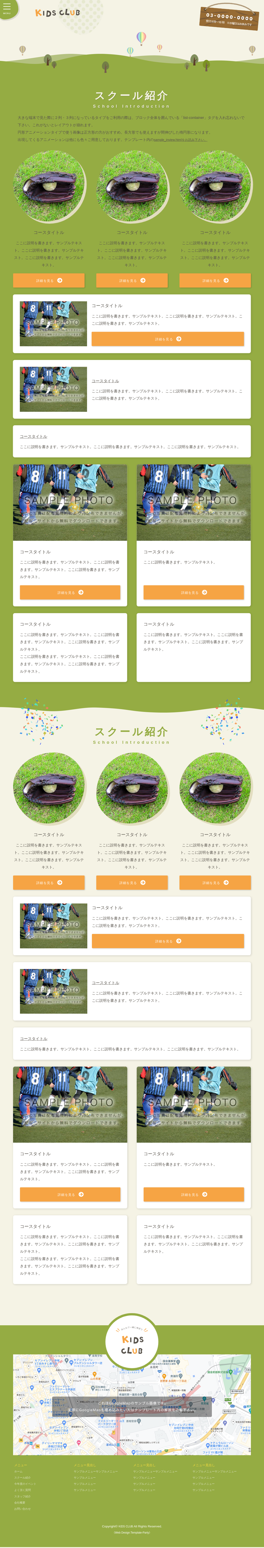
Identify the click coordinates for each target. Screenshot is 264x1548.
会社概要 (20, 1503)
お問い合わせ (24, 1509)
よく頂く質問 (24, 1491)
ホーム (19, 1472)
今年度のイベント (27, 1484)
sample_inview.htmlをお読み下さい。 (184, 140)
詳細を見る (45, 281)
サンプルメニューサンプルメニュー (99, 1472)
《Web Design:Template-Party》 (132, 1533)
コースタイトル (107, 983)
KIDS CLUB (126, 1527)
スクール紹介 (24, 1478)
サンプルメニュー (86, 1478)
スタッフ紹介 (24, 1497)
